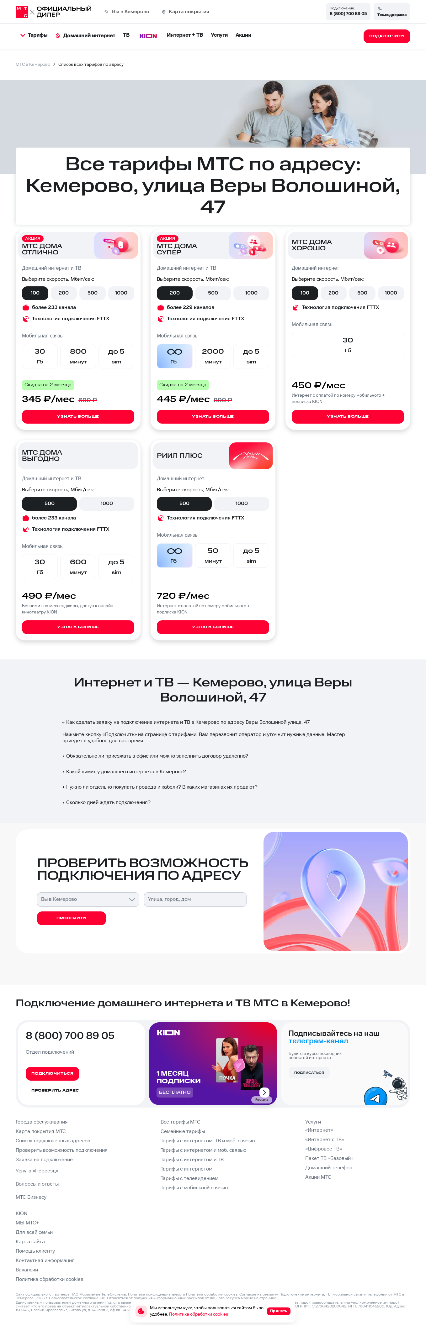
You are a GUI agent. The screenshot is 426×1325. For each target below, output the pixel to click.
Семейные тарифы (183, 1132)
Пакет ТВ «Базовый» (329, 1158)
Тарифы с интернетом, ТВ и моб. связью (208, 1141)
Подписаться (309, 1073)
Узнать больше (78, 416)
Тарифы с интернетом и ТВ (192, 1160)
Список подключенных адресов (53, 1141)
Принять (278, 1311)
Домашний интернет (85, 36)
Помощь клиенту (35, 1251)
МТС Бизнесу (31, 1197)
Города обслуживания (42, 1122)
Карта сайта (30, 1242)
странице (267, 1298)
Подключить (119, 735)
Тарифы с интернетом (186, 1169)
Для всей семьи (34, 1232)
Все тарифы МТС (180, 1122)
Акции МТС (318, 1177)
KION (21, 1214)
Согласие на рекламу (258, 1294)
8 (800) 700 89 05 (348, 13)
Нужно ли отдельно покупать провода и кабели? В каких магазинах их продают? (159, 787)
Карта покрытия (189, 12)
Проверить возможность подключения (62, 1150)
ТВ (126, 35)
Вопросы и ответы (37, 1184)
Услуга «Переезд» (37, 1171)
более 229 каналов (190, 307)
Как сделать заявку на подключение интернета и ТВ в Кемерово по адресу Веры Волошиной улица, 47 (185, 722)
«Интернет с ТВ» (324, 1140)
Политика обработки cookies (49, 1279)
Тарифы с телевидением (189, 1179)
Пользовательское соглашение (77, 1298)
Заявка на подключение (44, 1160)
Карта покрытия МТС (41, 1132)
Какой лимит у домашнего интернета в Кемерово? (123, 772)
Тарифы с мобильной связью (194, 1188)
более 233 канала (54, 307)
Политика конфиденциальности (156, 1294)
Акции (243, 35)
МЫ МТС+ (27, 1223)
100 (35, 293)
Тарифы (33, 35)
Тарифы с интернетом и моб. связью (203, 1150)
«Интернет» (319, 1130)
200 (64, 293)
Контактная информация (45, 1261)
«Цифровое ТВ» (323, 1149)
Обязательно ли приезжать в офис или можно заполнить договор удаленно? (154, 756)
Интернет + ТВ (185, 35)
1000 (121, 293)
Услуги (219, 35)
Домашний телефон (328, 1168)
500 (93, 293)
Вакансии (27, 1270)
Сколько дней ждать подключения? (106, 803)
